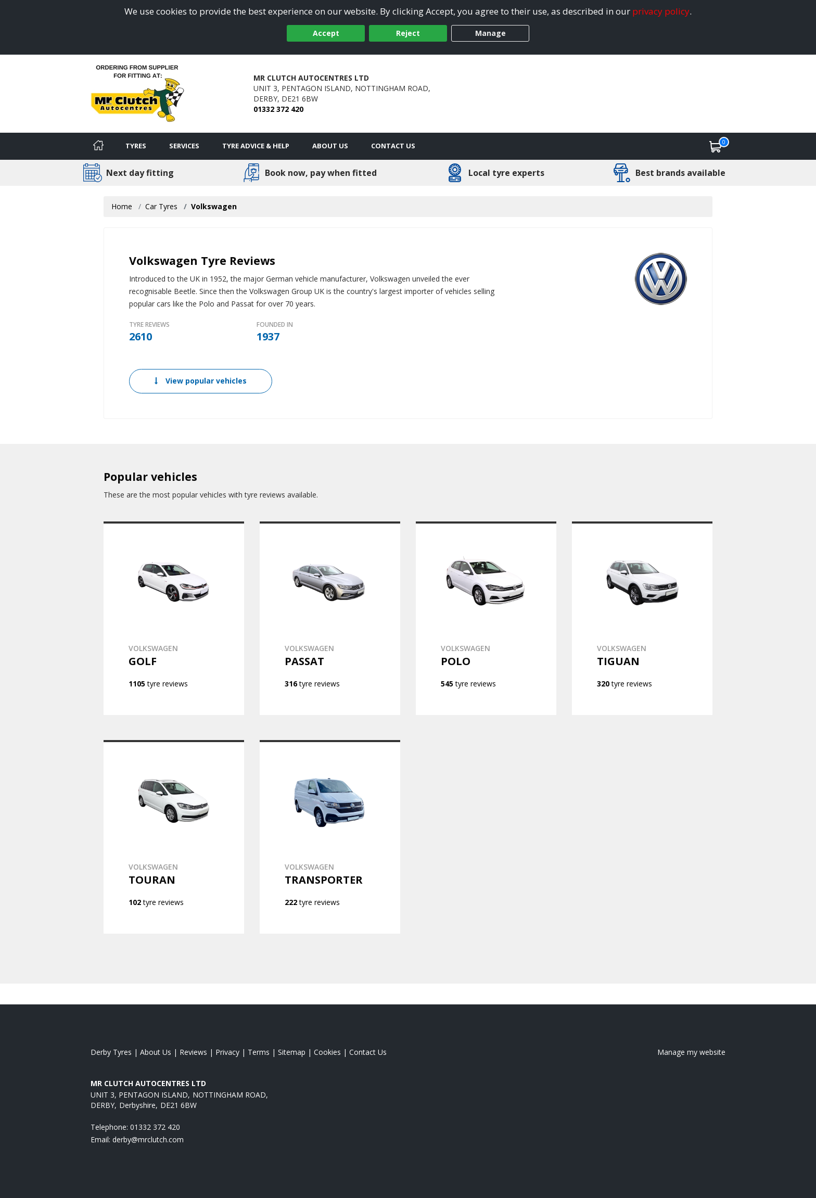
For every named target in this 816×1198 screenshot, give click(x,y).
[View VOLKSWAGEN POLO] (486, 618)
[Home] (98, 146)
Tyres (135, 145)
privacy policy (661, 11)
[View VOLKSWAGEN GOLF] (174, 618)
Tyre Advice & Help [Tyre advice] (255, 145)
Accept (326, 33)
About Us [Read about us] (155, 1052)
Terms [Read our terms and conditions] (259, 1052)
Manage (490, 33)
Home (121, 206)
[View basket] (715, 146)
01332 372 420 (278, 109)
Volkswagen (214, 206)
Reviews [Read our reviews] (193, 1052)
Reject (408, 33)
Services (184, 145)
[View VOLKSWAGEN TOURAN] (174, 837)
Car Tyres (161, 206)
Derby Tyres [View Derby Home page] (111, 1052)
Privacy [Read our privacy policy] (227, 1052)
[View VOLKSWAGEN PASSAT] (330, 618)
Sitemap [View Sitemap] (291, 1052)
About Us (330, 145)
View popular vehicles (201, 381)
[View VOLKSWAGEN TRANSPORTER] (330, 837)
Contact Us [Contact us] (393, 145)
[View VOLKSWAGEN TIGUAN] (642, 618)
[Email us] (148, 1139)
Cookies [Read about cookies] (327, 1052)
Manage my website (691, 1052)
